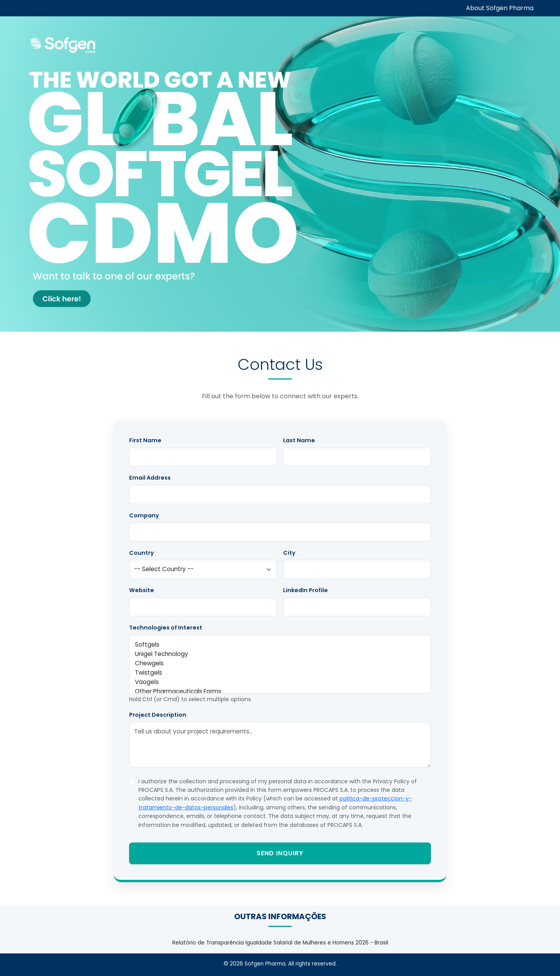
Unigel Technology (280, 654)
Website (141, 590)
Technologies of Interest (165, 627)
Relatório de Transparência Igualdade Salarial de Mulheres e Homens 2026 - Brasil (280, 942)
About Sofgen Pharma (500, 8)
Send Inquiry (280, 853)
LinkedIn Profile (305, 590)
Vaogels (280, 682)
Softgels (280, 644)
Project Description (157, 715)
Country (141, 553)
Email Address (150, 478)
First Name (145, 440)
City (289, 553)
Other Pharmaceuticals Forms (280, 691)
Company (144, 515)
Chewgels (280, 663)
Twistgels (280, 672)
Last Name (299, 440)
